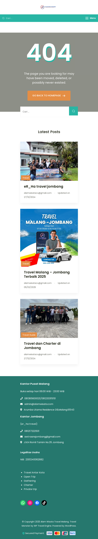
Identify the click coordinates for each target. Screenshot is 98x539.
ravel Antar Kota (34, 472)
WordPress (70, 525)
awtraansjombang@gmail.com (42, 436)
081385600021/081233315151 (40, 398)
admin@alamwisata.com (38, 404)
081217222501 (31, 431)
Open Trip (29, 476)
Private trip (30, 489)
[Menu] (86, 18)
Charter (28, 485)
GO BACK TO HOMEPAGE (46, 95)
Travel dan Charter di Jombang (42, 345)
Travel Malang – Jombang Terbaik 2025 (47, 274)
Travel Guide (28, 334)
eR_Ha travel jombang (43, 186)
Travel (25, 177)
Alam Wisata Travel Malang (55, 521)
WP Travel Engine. (43, 525)
